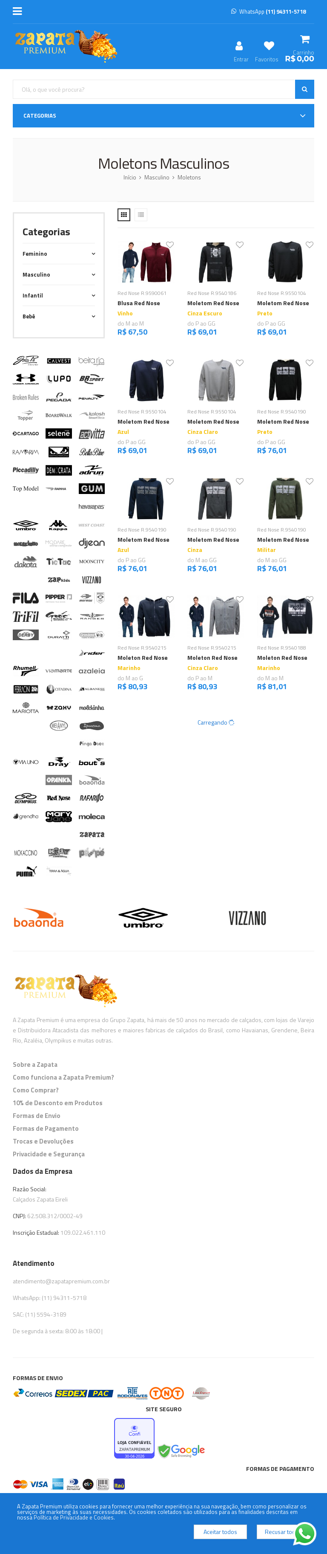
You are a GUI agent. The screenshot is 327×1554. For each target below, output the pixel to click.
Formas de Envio (36, 1116)
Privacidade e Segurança (49, 1154)
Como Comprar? (36, 1090)
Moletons (189, 177)
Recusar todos (283, 1531)
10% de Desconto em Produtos (58, 1103)
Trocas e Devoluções (43, 1141)
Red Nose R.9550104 (281, 293)
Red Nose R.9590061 (142, 293)
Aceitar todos (220, 1531)
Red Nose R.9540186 (211, 293)
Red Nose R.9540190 (281, 411)
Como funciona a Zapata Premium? (63, 1077)
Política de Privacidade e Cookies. (74, 1517)
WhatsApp (268, 11)
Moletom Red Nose (213, 302)
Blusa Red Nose (139, 302)
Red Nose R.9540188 (281, 648)
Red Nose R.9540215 (142, 648)
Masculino (156, 177)
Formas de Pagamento (46, 1128)
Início (129, 177)
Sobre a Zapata (35, 1064)
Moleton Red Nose (143, 657)
